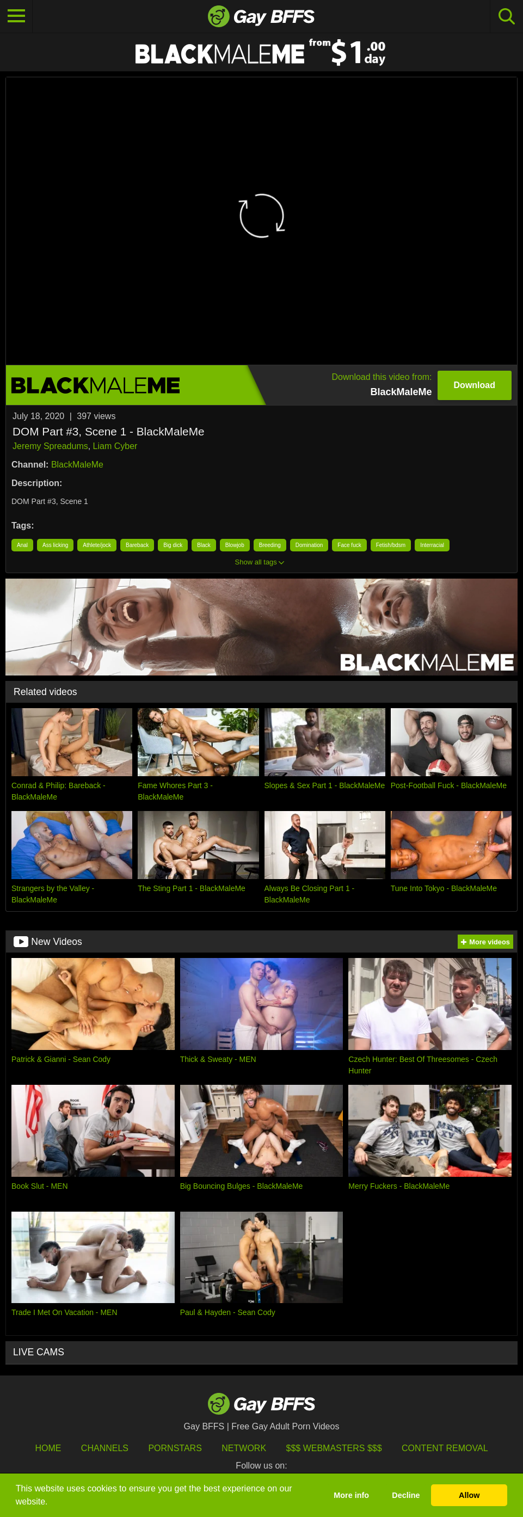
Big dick (172, 545)
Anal (22, 545)
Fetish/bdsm (390, 545)
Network (243, 1448)
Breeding (270, 545)
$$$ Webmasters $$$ (334, 1448)
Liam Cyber (115, 446)
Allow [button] (469, 1495)
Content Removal (445, 1448)
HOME (48, 1448)
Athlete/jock (97, 545)
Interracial (432, 545)
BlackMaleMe (77, 464)
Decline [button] (406, 1495)
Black (203, 545)
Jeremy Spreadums (50, 446)
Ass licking (55, 545)
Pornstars (174, 1448)
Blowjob (234, 545)
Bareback (137, 545)
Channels (104, 1448)
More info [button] (351, 1495)
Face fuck (349, 545)
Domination (309, 545)
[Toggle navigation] (16, 16)
